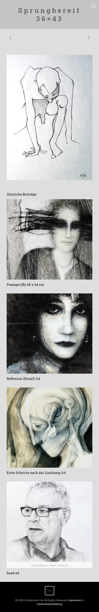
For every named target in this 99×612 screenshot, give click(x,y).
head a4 (13, 573)
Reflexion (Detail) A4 (23, 378)
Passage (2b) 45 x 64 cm (25, 284)
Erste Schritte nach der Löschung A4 (36, 473)
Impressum (74, 600)
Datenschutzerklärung (49, 604)
